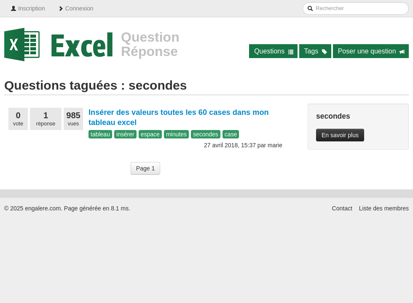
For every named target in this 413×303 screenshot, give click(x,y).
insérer (125, 134)
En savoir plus (340, 135)
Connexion (76, 8)
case (231, 134)
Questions (273, 51)
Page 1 (145, 168)
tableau (100, 134)
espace (150, 134)
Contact (342, 208)
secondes (205, 134)
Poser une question (371, 51)
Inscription (28, 8)
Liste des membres (384, 208)
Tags (315, 51)
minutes (176, 134)
